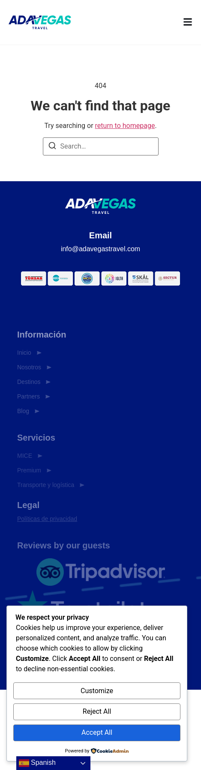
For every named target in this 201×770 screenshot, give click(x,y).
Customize (97, 691)
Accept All (96, 732)
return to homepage (125, 126)
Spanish (37, 763)
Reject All (97, 711)
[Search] (52, 147)
